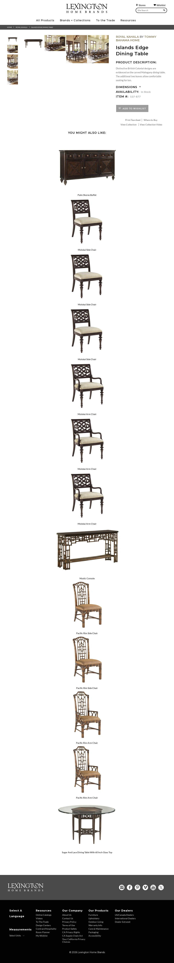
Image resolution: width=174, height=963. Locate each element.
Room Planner (43, 932)
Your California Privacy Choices (73, 940)
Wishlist (160, 5)
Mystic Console (87, 578)
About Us (66, 915)
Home (9, 27)
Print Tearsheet (133, 120)
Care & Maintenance (98, 928)
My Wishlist (41, 935)
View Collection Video (151, 124)
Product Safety (69, 928)
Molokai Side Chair (87, 249)
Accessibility (94, 935)
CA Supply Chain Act (72, 935)
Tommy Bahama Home (136, 38)
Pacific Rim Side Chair (87, 633)
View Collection (129, 124)
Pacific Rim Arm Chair (87, 743)
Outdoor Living (95, 921)
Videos (39, 918)
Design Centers (43, 925)
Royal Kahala (21, 27)
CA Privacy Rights (71, 932)
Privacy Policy (69, 921)
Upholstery (93, 918)
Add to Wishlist (133, 108)
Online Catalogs (43, 915)
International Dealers (125, 918)
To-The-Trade (42, 921)
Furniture (93, 915)
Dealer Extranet (122, 921)
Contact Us (67, 918)
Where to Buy (150, 120)
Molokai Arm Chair (87, 414)
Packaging (93, 932)
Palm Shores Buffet (87, 195)
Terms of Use (68, 925)
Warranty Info (95, 925)
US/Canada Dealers (124, 915)
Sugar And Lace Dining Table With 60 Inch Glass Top (87, 852)
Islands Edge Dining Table (42, 27)
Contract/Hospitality (46, 928)
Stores (141, 5)
